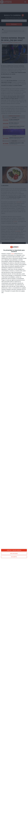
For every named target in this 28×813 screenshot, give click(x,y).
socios (12, 253)
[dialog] (14, 528)
